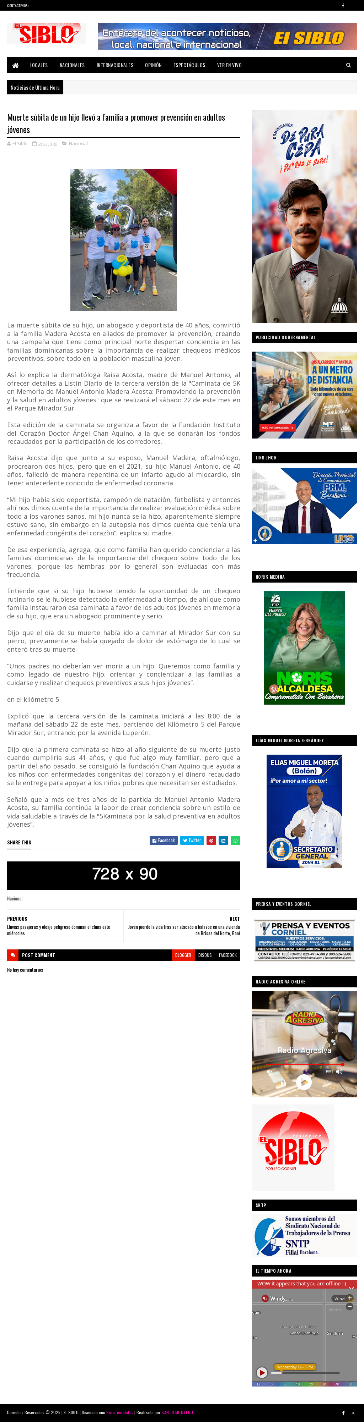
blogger (183, 955)
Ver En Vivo (229, 64)
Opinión (153, 64)
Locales (39, 64)
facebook (228, 955)
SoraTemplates (119, 1412)
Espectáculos (189, 64)
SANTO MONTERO (177, 1412)
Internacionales (115, 64)
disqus (205, 955)
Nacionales (72, 64)
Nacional (78, 143)
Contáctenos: (17, 5)
